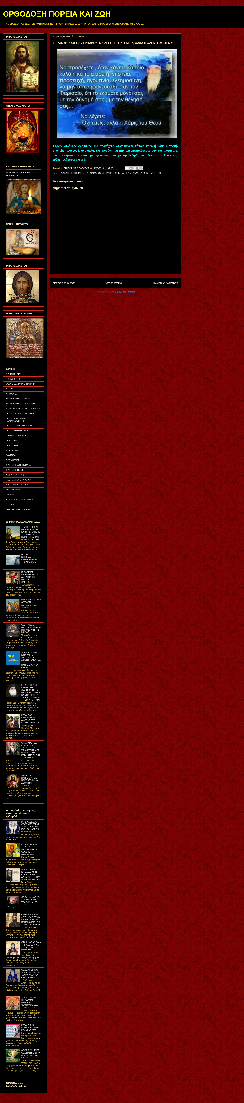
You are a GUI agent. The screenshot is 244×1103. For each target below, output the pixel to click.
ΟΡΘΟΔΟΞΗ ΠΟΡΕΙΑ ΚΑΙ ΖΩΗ (57, 14)
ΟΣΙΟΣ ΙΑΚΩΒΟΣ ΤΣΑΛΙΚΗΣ (19, 430)
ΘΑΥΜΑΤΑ (11, 455)
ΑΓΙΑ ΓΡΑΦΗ (12, 450)
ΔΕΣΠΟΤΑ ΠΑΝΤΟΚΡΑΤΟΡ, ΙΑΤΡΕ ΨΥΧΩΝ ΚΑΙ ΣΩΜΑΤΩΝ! (30, 779)
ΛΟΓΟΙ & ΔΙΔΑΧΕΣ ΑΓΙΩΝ (18, 399)
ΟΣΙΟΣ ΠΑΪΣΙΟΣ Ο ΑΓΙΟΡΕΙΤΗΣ (21, 413)
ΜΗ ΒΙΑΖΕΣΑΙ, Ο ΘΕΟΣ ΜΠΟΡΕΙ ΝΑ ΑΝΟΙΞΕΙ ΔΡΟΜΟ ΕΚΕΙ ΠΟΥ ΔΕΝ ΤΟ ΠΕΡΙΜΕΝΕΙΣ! (30, 827)
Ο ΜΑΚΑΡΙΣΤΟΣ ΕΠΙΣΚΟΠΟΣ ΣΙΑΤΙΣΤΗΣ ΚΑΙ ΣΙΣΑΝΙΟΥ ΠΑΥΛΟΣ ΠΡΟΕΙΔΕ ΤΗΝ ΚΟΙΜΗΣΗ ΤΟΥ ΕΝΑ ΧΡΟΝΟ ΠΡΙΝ (30, 750)
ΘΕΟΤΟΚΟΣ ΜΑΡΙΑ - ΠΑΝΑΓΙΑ (20, 384)
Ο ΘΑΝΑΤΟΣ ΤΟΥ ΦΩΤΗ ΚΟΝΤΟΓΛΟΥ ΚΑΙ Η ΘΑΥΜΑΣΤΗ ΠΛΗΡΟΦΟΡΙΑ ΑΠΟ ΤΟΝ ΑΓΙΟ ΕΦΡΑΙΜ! (30, 919)
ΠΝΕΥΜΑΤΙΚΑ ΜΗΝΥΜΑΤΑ (18, 480)
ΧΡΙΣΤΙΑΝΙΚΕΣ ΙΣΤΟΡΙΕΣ (18, 485)
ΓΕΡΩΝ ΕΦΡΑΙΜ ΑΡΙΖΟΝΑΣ (19, 426)
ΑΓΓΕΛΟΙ (10, 389)
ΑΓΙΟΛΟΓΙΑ (11, 394)
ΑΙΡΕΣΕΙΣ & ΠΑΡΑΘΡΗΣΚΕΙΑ (20, 499)
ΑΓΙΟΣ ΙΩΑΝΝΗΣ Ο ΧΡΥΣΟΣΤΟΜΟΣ (23, 408)
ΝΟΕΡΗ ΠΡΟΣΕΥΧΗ (15, 475)
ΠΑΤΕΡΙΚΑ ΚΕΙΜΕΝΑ (16, 435)
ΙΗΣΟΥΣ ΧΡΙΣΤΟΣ (14, 379)
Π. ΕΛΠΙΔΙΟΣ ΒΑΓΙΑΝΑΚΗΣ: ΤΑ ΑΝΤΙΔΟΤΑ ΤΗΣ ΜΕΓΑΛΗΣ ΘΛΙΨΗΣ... (29, 577)
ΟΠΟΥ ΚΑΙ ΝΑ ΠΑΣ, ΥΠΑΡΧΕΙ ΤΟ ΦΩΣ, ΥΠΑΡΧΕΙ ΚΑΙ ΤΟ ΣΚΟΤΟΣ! (30, 901)
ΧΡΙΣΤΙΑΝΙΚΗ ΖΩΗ (152, 173)
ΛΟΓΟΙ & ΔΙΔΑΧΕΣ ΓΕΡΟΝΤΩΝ (20, 403)
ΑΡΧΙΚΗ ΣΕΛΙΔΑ (14, 374)
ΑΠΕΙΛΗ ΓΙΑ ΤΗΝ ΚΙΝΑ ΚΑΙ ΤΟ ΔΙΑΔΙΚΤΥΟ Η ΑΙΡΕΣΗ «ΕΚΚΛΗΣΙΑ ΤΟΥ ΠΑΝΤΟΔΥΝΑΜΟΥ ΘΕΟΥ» (31, 659)
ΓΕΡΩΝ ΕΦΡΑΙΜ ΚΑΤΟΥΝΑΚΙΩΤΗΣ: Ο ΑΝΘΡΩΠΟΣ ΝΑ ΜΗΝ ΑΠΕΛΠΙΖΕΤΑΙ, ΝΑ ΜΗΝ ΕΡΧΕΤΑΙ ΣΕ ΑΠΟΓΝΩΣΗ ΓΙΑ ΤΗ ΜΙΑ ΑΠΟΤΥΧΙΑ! (30, 692)
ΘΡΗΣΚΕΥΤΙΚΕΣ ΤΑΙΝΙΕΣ (18, 509)
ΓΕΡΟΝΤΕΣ (11, 440)
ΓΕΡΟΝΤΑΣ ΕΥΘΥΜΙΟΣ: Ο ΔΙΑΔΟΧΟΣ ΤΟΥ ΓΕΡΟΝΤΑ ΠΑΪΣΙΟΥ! (30, 719)
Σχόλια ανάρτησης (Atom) (122, 292)
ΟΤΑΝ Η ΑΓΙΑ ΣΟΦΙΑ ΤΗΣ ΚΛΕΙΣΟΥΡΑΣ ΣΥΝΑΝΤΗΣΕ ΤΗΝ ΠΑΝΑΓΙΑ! (31, 946)
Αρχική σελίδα (113, 282)
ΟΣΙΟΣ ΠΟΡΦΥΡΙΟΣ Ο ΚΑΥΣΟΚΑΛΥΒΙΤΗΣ (16, 419)
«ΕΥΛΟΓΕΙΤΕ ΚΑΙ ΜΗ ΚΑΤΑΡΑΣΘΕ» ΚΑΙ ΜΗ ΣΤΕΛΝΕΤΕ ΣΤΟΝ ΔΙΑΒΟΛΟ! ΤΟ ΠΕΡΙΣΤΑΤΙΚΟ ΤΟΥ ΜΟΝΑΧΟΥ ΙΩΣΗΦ (30, 533)
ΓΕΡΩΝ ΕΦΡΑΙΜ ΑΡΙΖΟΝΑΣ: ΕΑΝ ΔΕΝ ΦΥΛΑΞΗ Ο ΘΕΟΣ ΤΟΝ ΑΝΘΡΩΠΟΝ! (29, 849)
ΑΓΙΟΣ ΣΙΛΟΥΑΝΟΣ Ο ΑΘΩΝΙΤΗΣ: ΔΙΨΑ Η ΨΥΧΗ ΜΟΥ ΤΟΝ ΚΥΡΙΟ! (30, 1054)
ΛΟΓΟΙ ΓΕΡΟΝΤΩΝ (71, 173)
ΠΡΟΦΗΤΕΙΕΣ (13, 460)
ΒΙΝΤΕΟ (10, 504)
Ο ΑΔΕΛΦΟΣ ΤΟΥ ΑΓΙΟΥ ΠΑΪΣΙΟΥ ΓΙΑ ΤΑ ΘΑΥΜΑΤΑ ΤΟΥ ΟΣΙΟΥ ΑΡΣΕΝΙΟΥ (30, 973)
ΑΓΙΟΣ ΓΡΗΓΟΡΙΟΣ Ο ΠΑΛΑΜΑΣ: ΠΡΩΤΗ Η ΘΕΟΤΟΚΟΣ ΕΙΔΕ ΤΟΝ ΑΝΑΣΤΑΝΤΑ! (30, 1002)
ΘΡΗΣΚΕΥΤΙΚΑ (13, 489)
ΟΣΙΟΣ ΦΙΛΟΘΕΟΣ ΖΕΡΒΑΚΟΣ (98, 173)
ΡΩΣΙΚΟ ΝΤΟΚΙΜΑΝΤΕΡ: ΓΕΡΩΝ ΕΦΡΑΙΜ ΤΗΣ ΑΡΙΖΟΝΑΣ (29, 558)
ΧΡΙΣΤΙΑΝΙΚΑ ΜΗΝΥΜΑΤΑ (128, 173)
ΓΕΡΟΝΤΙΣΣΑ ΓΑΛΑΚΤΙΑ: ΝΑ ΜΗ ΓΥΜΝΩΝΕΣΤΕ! (29, 1027)
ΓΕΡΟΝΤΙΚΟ (12, 445)
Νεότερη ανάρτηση (64, 282)
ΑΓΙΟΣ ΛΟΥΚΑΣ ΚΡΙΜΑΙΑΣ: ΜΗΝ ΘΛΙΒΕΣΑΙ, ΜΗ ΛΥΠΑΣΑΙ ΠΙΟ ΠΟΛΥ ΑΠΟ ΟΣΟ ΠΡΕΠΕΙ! (30, 874)
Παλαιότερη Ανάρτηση (165, 282)
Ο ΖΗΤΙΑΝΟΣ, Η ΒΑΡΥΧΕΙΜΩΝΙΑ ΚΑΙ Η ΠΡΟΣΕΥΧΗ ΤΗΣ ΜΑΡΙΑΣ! (31, 629)
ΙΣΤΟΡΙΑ (10, 495)
